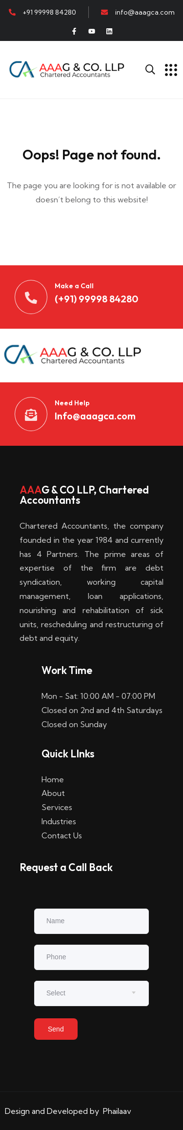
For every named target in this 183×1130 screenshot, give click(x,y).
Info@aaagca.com (95, 416)
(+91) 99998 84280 (96, 299)
